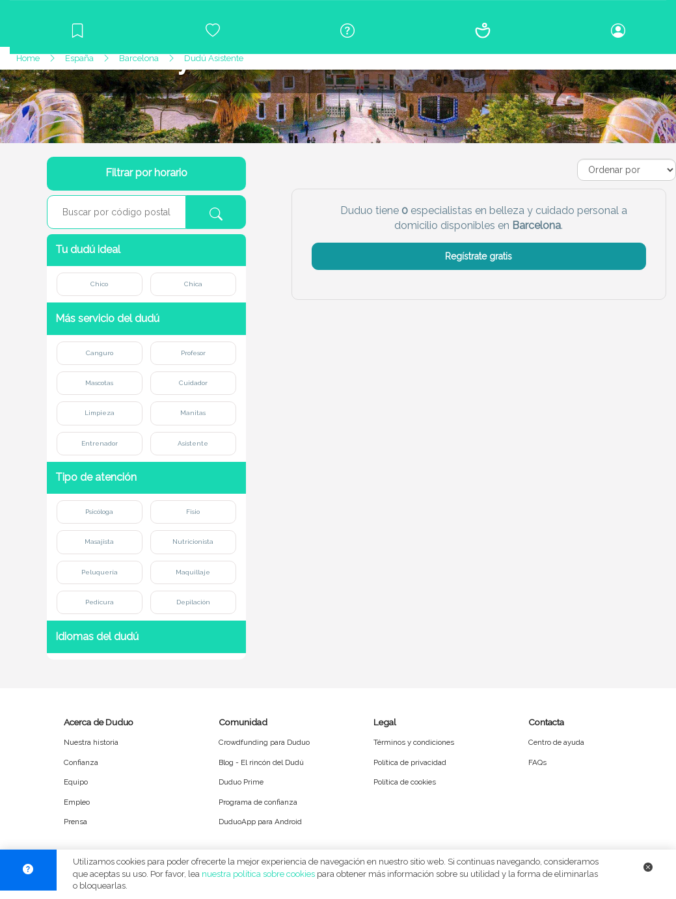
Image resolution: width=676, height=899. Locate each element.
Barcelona (139, 58)
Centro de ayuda (556, 742)
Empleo (77, 802)
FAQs (537, 762)
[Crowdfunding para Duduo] (213, 30)
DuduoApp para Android (260, 821)
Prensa (75, 821)
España (79, 58)
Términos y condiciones (413, 742)
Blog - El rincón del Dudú (261, 762)
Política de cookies (404, 781)
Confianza (81, 762)
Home (28, 58)
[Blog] (77, 30)
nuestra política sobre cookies (258, 874)
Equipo (76, 781)
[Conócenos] (483, 30)
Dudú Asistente (213, 58)
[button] (146, 250)
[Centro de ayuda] (348, 30)
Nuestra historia (91, 742)
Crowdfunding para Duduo (264, 742)
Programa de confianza (258, 802)
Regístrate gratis (478, 256)
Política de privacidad (409, 762)
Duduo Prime (241, 781)
